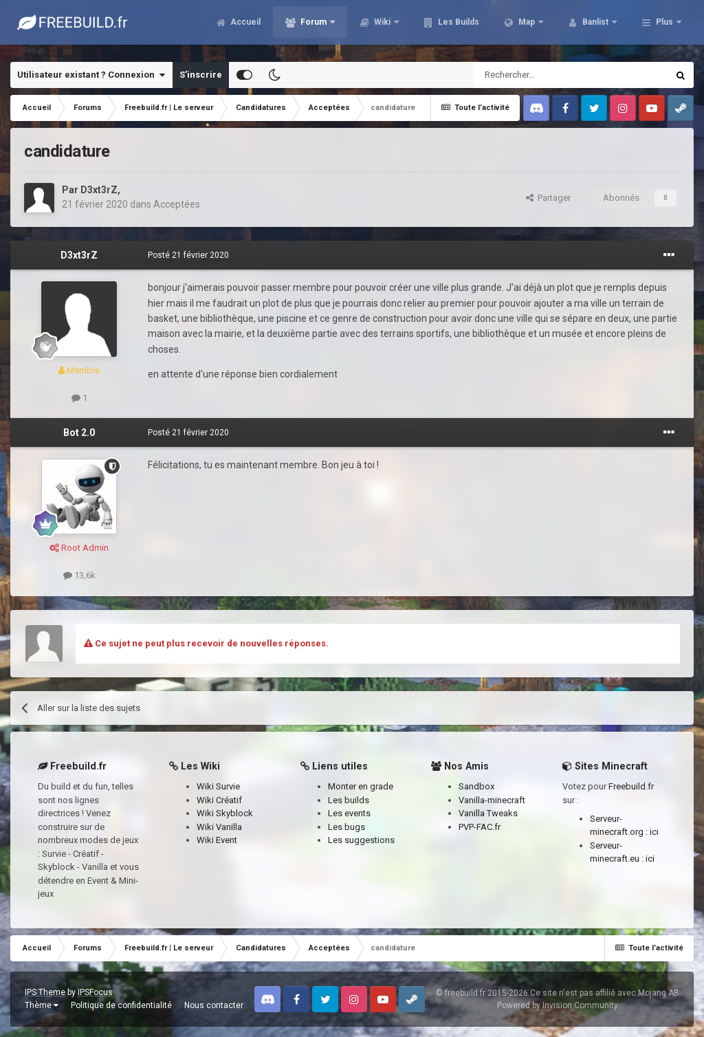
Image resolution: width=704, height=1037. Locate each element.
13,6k (79, 575)
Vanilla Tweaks (488, 813)
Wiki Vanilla (219, 827)
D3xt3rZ (99, 189)
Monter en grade (360, 786)
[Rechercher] (541, 75)
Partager (548, 198)
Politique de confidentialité (121, 1005)
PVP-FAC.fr (479, 827)
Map (526, 27)
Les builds (348, 800)
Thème (41, 1005)
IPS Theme (45, 992)
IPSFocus (95, 992)
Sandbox (476, 786)
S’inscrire (200, 74)
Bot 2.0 (79, 432)
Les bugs (346, 827)
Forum (313, 27)
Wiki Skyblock (225, 813)
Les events (349, 813)
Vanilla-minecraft (492, 800)
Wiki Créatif (219, 800)
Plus (664, 27)
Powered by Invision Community (557, 1005)
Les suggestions (361, 840)
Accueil (244, 27)
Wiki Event (217, 840)
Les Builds (457, 27)
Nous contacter (213, 1005)
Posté (188, 255)
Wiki (382, 27)
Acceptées (176, 204)
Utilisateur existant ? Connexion (91, 75)
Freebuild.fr (631, 786)
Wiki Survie (218, 786)
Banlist (595, 27)
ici (654, 832)
